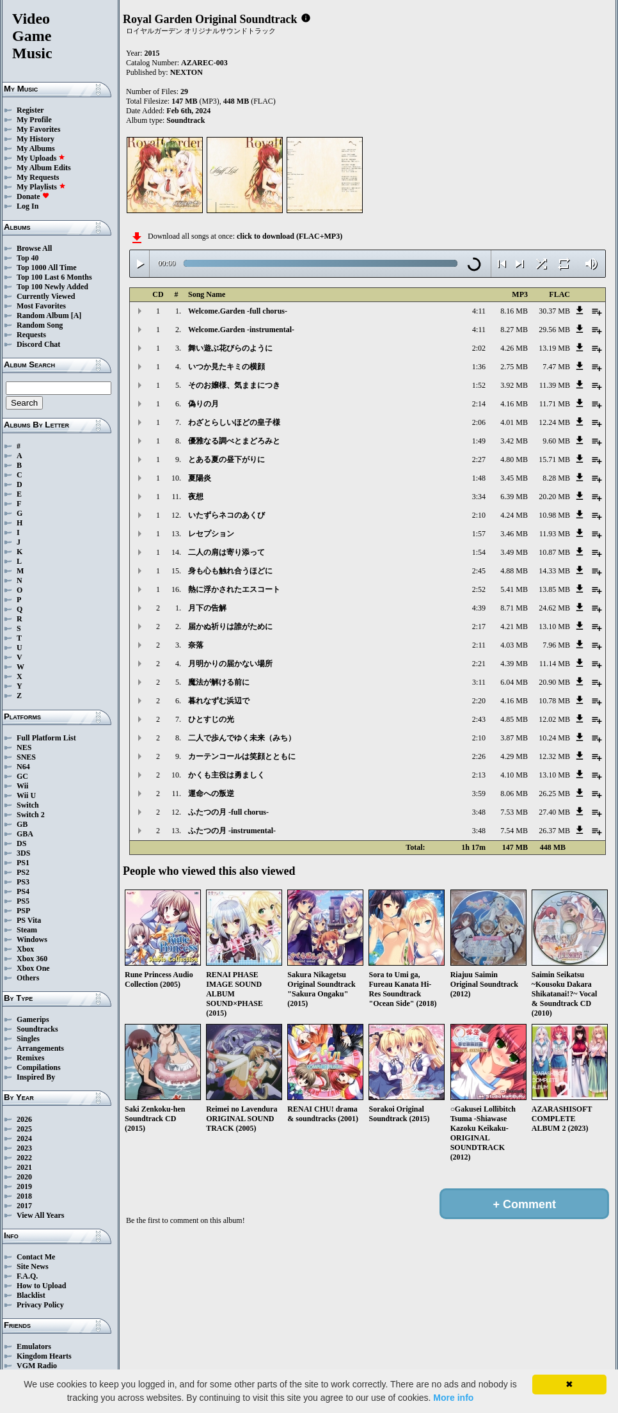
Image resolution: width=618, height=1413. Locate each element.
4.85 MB (514, 719)
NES (24, 747)
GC (22, 776)
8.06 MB (514, 793)
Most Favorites (41, 305)
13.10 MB (554, 626)
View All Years (40, 1215)
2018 (24, 1196)
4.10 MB (514, 774)
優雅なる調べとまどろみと (234, 440)
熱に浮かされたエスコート (234, 589)
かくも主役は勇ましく (226, 774)
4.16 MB (514, 403)
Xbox (25, 949)
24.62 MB (554, 607)
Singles (28, 1038)
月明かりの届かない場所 (230, 663)
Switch (28, 805)
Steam (27, 929)
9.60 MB (556, 440)
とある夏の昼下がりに (226, 459)
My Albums (36, 148)
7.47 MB (556, 366)
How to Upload (41, 1285)
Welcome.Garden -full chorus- (237, 311)
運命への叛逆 (211, 793)
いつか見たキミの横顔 (226, 366)
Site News (33, 1266)
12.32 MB (554, 756)
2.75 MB (514, 366)
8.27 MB (514, 329)
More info (453, 1398)
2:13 (479, 774)
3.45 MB (514, 478)
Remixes (30, 1057)
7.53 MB (514, 812)
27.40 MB (554, 812)
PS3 (23, 881)
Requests (31, 334)
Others (28, 977)
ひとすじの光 (211, 719)
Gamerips (33, 1019)
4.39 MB (514, 663)
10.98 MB (554, 515)
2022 (24, 1157)
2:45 (479, 570)
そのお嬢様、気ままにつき (234, 385)
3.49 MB (514, 552)
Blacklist (31, 1295)
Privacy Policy (40, 1304)
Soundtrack (185, 120)
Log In (27, 206)
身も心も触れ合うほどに (230, 570)
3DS (23, 853)
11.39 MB (554, 385)
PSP (23, 910)
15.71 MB (554, 459)
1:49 (479, 440)
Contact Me (36, 1256)
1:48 (479, 478)
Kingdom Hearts (44, 1356)
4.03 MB (514, 645)
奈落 (195, 645)
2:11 (479, 645)
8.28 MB (556, 478)
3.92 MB (514, 385)
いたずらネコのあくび (226, 515)
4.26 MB (514, 348)
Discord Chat (38, 344)
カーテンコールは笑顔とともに (242, 756)
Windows (32, 939)
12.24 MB (554, 422)
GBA (25, 833)
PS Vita (29, 920)
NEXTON (186, 72)
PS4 (23, 891)
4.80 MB (514, 459)
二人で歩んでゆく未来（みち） (242, 737)
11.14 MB (554, 663)
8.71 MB (514, 607)
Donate (33, 196)
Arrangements (40, 1048)
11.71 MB (554, 403)
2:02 (479, 348)
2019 (24, 1186)
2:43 (479, 719)
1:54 (479, 552)
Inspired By (36, 1077)
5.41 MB (514, 589)
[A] (76, 315)
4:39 (479, 607)
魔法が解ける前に (219, 682)
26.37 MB (554, 830)
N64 (23, 766)
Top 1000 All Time (46, 267)
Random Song (40, 325)
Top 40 (28, 257)
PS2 (23, 872)
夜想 (195, 496)
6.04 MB (514, 682)
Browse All (34, 248)
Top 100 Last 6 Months (54, 277)
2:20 (479, 700)
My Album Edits (44, 167)
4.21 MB (514, 626)
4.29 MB (514, 756)
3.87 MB (514, 737)
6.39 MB (514, 496)
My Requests (38, 177)
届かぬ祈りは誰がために (230, 626)
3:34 (479, 496)
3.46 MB (514, 533)
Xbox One (33, 968)
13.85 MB (554, 589)
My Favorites (38, 129)
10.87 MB (554, 552)
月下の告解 (207, 607)
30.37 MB (554, 311)
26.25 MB (554, 793)
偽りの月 (203, 403)
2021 (24, 1167)
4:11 (479, 311)
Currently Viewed (46, 296)
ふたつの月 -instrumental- (232, 830)
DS (21, 843)
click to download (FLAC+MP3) (289, 236)
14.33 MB (554, 570)
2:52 (479, 589)
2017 (24, 1205)
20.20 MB (554, 496)
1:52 (479, 385)
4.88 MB (514, 570)
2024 (24, 1138)
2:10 (479, 515)
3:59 (479, 793)
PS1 (23, 862)
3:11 (479, 682)
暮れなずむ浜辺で (219, 700)
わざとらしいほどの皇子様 (234, 422)
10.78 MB (554, 700)
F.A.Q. (27, 1276)
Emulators (34, 1346)
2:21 (479, 663)
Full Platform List (46, 737)
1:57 (479, 533)
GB (22, 824)
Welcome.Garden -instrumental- (241, 329)
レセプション (211, 533)
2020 (24, 1176)
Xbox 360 (32, 958)
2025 (24, 1128)
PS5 (23, 901)
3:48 (479, 812)
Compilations (39, 1067)
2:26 (479, 756)
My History (35, 138)
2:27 (479, 459)
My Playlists (41, 186)
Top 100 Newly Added (52, 286)
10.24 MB (554, 737)
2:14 (479, 403)
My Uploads (41, 158)
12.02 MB (554, 719)
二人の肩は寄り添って (226, 552)
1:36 (479, 366)
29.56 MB (554, 329)
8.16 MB (514, 311)
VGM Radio (37, 1365)
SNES (26, 757)
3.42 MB (514, 440)
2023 (24, 1148)
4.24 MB (514, 515)
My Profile (34, 119)
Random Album (43, 315)
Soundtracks (37, 1029)
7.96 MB (556, 645)
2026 (24, 1119)
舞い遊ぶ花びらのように (230, 348)
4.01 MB (514, 422)
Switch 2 (31, 814)
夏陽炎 (199, 478)
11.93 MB (554, 533)
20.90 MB (554, 682)
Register (30, 110)
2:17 (479, 626)
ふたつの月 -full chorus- (228, 812)
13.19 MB (554, 348)
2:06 (479, 422)
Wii (22, 785)
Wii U (26, 795)
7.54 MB (514, 830)
